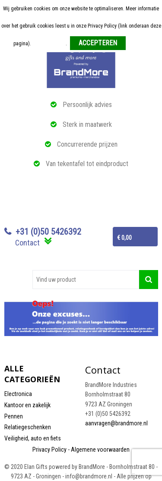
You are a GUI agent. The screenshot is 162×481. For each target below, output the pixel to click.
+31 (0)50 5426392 (48, 231)
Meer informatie (49, 44)
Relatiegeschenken (27, 427)
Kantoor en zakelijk (27, 405)
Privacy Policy (49, 449)
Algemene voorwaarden (100, 449)
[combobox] (85, 279)
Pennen (13, 416)
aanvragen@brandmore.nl (116, 423)
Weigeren (139, 44)
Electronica (18, 393)
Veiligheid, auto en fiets (32, 438)
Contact (27, 242)
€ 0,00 (124, 237)
